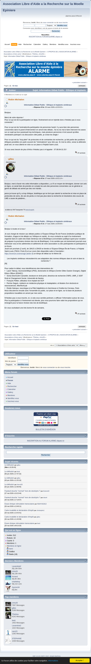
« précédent (76, 82)
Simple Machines (55, 656)
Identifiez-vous (13, 398)
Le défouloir (9, 465)
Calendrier (11, 389)
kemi (11, 549)
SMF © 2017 (45, 656)
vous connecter (48, 22)
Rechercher (11, 386)
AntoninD (46, 491)
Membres (11, 395)
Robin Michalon (16, 99)
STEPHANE (16, 639)
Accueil (10, 377)
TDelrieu (35, 54)
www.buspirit (30, 210)
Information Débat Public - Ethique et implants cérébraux (48, 105)
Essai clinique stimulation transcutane (19, 504)
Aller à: (52, 345)
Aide (9, 383)
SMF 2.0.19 (36, 656)
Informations (53, 661)
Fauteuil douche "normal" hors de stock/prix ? (22, 491)
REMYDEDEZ (42, 504)
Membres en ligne (14, 546)
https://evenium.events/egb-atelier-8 (19, 254)
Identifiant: (12, 358)
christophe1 (40, 510)
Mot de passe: (10, 361)
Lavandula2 (16, 566)
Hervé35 (20, 484)
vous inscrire (63, 22)
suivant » (84, 82)
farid (18, 471)
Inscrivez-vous (13, 401)
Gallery (10, 392)
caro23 (14, 631)
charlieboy (16, 582)
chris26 (41, 54)
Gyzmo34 (15, 587)
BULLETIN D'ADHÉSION (46, 429)
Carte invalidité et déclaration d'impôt (19, 510)
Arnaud (15, 577)
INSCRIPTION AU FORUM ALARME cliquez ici (45, 36)
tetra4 (45, 497)
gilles (11, 159)
